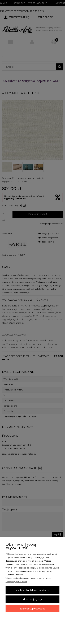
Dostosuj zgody (32, 599)
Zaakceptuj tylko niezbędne (32, 590)
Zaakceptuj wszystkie (32, 608)
